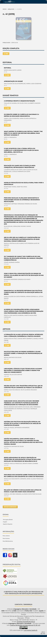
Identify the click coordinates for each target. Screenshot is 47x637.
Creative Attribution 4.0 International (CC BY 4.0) (25, 625)
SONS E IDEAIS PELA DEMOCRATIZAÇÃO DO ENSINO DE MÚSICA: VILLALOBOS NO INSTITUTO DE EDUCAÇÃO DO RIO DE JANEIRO (24, 275)
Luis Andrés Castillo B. (30, 630)
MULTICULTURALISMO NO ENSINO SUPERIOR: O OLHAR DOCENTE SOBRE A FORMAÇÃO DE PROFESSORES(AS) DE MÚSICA (23, 353)
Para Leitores (6, 535)
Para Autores (6, 538)
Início (5, 9)
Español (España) (7, 524)
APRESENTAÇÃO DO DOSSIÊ (13, 81)
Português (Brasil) (8, 519)
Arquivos (11, 9)
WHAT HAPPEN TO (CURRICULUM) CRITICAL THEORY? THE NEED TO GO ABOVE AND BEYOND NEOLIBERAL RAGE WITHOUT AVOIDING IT (23, 133)
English (5, 521)
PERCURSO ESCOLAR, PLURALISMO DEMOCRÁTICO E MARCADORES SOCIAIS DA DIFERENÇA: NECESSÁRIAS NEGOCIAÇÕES (22, 199)
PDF (6, 53)
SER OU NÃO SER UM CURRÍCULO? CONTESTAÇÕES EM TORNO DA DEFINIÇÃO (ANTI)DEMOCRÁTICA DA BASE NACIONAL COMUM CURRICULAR (22, 239)
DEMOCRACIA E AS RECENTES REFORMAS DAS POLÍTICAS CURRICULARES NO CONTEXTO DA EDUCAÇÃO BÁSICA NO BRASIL (23, 292)
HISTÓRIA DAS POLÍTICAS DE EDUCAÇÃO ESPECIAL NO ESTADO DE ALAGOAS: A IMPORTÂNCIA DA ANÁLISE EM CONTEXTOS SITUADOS (22, 423)
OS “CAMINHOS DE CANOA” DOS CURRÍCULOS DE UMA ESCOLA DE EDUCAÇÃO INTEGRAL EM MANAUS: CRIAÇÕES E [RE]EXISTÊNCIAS (23, 258)
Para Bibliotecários (8, 541)
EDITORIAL (7, 68)
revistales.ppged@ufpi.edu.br (26, 621)
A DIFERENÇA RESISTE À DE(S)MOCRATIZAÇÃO (19, 101)
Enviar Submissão (10, 507)
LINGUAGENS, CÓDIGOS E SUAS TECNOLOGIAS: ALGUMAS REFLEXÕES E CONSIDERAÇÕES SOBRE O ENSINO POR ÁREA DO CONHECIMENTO (23, 370)
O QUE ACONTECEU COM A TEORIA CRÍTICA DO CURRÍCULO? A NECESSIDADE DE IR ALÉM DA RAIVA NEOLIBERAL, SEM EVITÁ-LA (21, 150)
